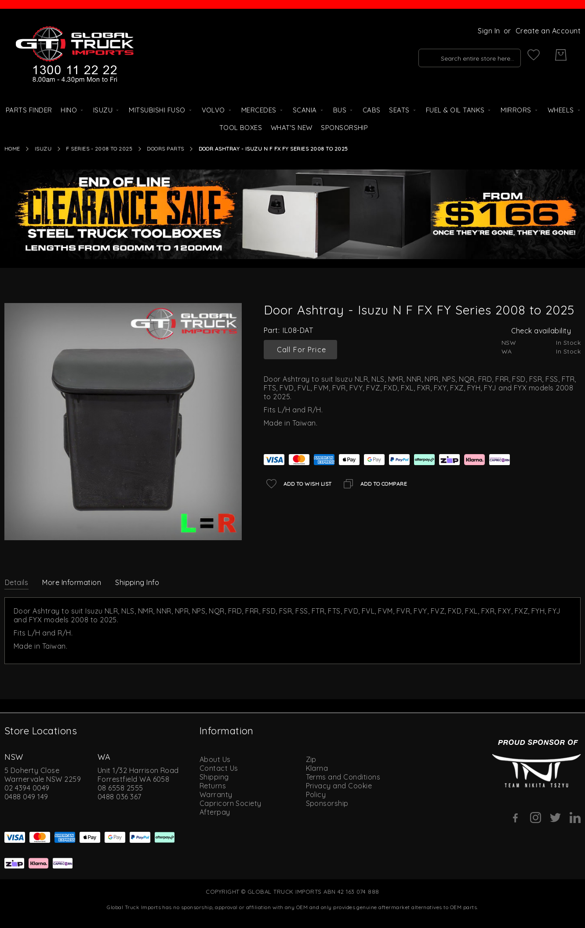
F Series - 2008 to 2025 (99, 148)
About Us (215, 759)
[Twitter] (555, 817)
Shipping (214, 777)
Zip (311, 759)
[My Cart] (561, 55)
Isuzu (43, 148)
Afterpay (215, 812)
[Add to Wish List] (298, 483)
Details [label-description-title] (16, 582)
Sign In (489, 30)
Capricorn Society (231, 803)
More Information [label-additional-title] (71, 582)
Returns (213, 785)
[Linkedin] (575, 817)
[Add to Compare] (374, 483)
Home (12, 148)
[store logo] (74, 54)
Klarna (317, 768)
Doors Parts (165, 148)
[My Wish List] (533, 55)
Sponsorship (327, 803)
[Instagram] (535, 817)
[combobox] (456, 55)
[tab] (16, 582)
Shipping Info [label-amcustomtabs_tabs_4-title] (137, 582)
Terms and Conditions (343, 777)
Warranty (216, 794)
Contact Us (219, 768)
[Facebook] (515, 817)
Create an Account (548, 30)
